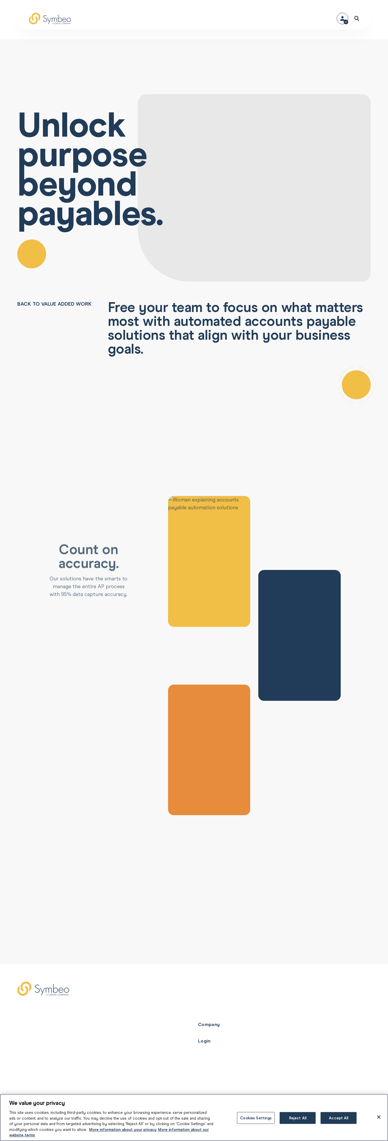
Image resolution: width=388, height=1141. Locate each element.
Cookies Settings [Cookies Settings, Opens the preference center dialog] (256, 1118)
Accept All (338, 1118)
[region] (194, 1117)
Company (209, 1024)
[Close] (378, 1117)
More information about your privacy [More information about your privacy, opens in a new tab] (123, 1129)
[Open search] (356, 18)
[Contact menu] (342, 18)
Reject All (297, 1118)
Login (204, 1041)
